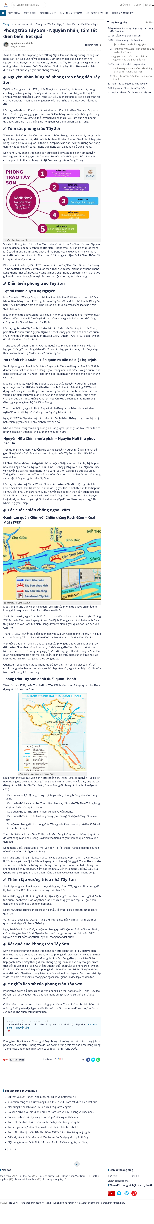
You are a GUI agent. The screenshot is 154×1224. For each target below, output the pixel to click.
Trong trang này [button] (117, 22)
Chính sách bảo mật (119, 1180)
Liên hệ (135, 1175)
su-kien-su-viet (48, 13)
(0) (5, 1059)
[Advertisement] (49, 1075)
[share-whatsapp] (98, 1060)
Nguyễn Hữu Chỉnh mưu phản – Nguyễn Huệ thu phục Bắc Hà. (130, 58)
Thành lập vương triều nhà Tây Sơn (129, 83)
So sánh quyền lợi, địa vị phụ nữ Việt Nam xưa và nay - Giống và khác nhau (51, 1112)
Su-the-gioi (30, 13)
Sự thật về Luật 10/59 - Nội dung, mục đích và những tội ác (42, 1097)
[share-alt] (83, 1060)
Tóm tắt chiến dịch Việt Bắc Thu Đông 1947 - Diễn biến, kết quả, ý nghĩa (49, 1132)
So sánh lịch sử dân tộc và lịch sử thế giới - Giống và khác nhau (44, 1117)
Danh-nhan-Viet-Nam (71, 13)
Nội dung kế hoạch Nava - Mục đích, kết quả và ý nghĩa (39, 1107)
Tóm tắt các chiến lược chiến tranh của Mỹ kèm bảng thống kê (44, 1122)
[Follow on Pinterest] (134, 1196)
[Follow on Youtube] (111, 1196)
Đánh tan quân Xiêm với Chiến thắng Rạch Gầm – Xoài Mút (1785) (132, 70)
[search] (28, 5)
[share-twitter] (93, 1060)
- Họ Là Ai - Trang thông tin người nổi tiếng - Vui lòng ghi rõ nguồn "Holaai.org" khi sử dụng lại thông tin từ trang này (66, 1202)
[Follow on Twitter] (126, 1196)
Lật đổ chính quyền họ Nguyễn (129, 44)
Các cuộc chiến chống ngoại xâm (128, 63)
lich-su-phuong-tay (122, 13)
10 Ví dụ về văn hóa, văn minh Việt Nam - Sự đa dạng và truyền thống (48, 1137)
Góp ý (138, 4)
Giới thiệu (113, 1175)
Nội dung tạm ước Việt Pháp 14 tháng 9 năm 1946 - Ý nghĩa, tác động (47, 1142)
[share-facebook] (88, 1060)
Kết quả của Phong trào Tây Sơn (127, 87)
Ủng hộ (125, 4)
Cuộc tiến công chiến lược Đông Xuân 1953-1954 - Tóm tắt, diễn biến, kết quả (52, 1102)
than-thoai (14, 13)
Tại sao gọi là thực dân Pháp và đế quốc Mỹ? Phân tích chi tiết (43, 1127)
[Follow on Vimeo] (119, 1196)
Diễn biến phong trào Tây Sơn (126, 39)
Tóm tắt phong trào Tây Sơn (125, 35)
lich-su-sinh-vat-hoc (97, 13)
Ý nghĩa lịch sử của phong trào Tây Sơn (131, 92)
